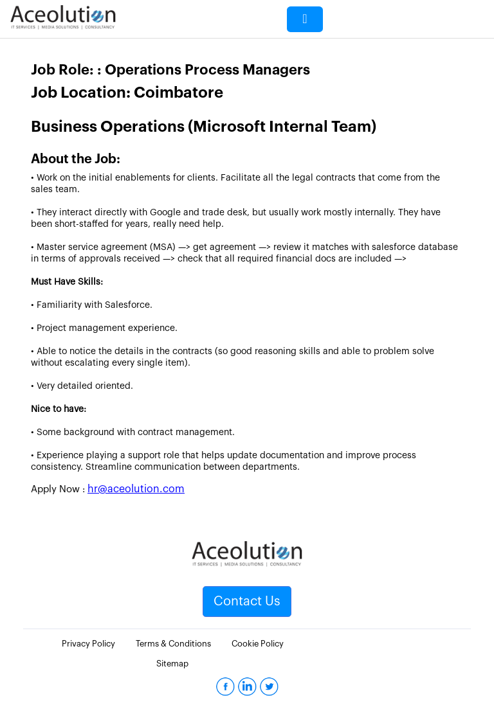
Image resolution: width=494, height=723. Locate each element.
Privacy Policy (88, 643)
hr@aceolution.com (136, 489)
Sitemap (172, 663)
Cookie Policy (258, 643)
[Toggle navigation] (305, 19)
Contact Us (247, 601)
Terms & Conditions (173, 643)
